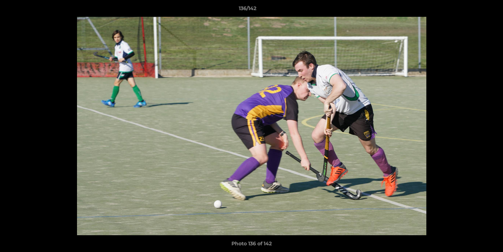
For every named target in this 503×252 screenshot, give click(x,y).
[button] (473, 10)
